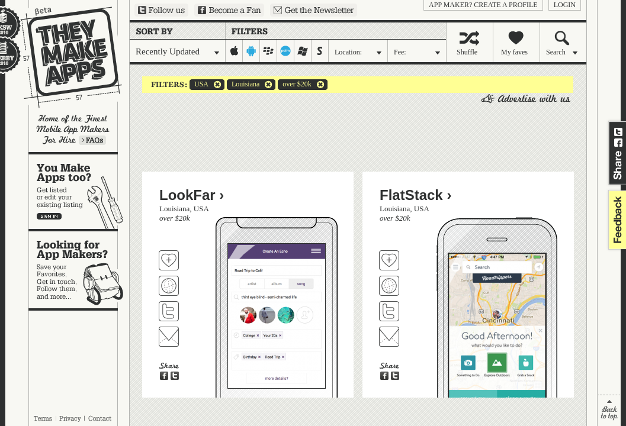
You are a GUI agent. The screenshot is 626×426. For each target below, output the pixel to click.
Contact (101, 418)
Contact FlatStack (389, 337)
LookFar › (191, 195)
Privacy (70, 418)
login (565, 5)
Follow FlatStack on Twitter (389, 311)
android (251, 51)
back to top (609, 410)
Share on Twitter (618, 132)
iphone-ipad (234, 51)
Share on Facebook (618, 142)
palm (285, 51)
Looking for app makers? (79, 269)
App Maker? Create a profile (483, 5)
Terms (42, 418)
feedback (616, 220)
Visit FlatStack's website (389, 286)
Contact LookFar (169, 337)
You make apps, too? (79, 191)
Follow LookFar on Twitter (169, 311)
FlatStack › (415, 195)
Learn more (92, 140)
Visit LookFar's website (169, 286)
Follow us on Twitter (161, 10)
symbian (320, 51)
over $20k (294, 84)
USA (199, 84)
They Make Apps (63, 57)
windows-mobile (303, 51)
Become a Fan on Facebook (229, 10)
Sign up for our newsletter (313, 10)
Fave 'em (169, 260)
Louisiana (243, 84)
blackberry (268, 51)
